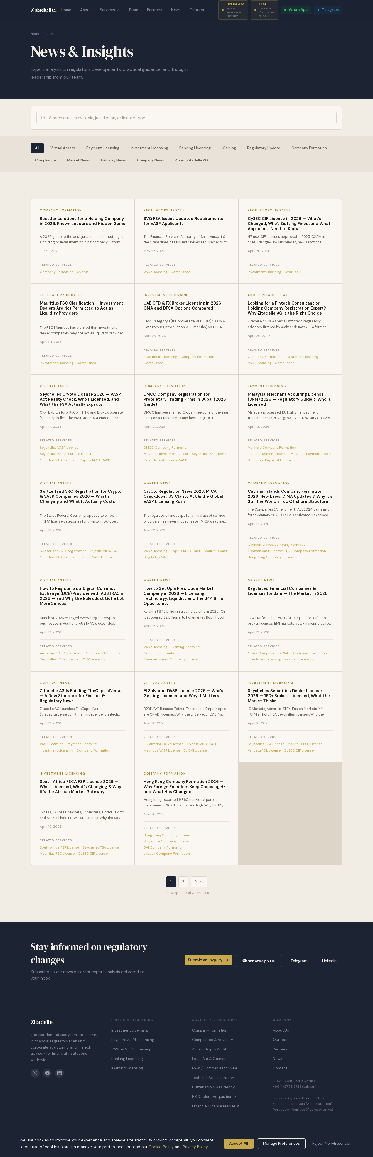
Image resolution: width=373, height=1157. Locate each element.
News (176, 10)
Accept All (238, 1143)
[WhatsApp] (35, 1073)
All (37, 148)
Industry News (113, 160)
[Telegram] (47, 1073)
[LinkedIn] (59, 1073)
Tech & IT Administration (213, 1077)
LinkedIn (329, 960)
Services (109, 10)
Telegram (299, 960)
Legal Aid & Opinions (210, 1058)
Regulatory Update (263, 148)
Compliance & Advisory (212, 1039)
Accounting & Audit (209, 1049)
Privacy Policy (195, 1146)
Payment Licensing (102, 148)
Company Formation (309, 148)
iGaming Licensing (127, 1068)
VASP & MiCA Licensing (131, 1049)
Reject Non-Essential (331, 1143)
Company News (150, 160)
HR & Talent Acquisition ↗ (214, 1096)
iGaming (229, 148)
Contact (197, 10)
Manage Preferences (281, 1143)
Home (66, 10)
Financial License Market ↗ (215, 1106)
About (85, 10)
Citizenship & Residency (213, 1087)
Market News (78, 160)
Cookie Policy (161, 1146)
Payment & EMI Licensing (132, 1039)
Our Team (281, 1039)
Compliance (45, 160)
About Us (281, 1030)
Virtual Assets (62, 148)
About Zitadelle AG (191, 160)
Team (133, 10)
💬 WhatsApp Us (258, 960)
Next (199, 881)
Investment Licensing (149, 148)
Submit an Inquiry (208, 959)
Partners (154, 10)
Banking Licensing (195, 148)
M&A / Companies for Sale (214, 1068)
